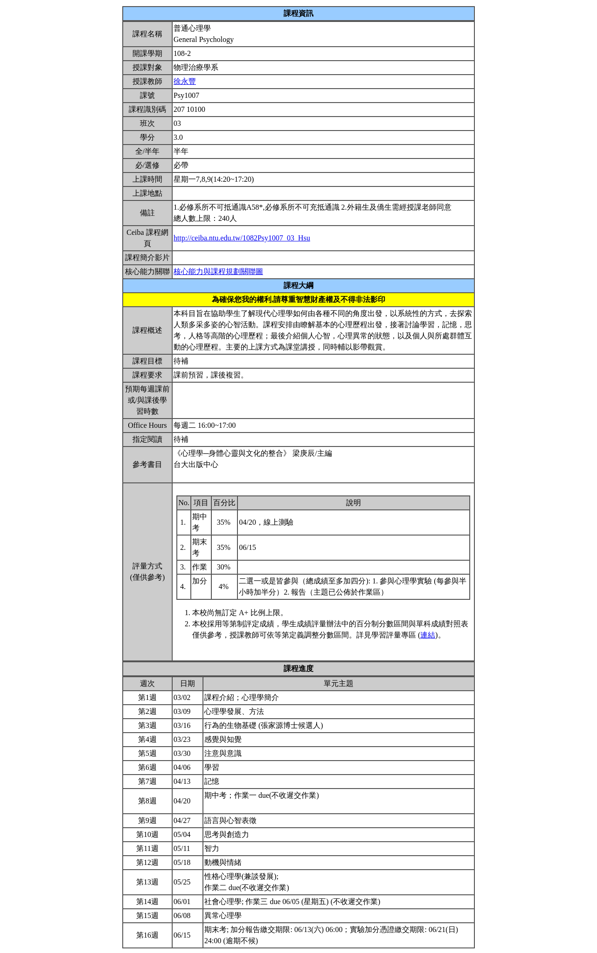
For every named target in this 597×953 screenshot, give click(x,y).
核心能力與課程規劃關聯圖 (218, 271)
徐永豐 (185, 81)
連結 (427, 635)
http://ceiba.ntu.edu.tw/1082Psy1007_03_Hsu (242, 238)
